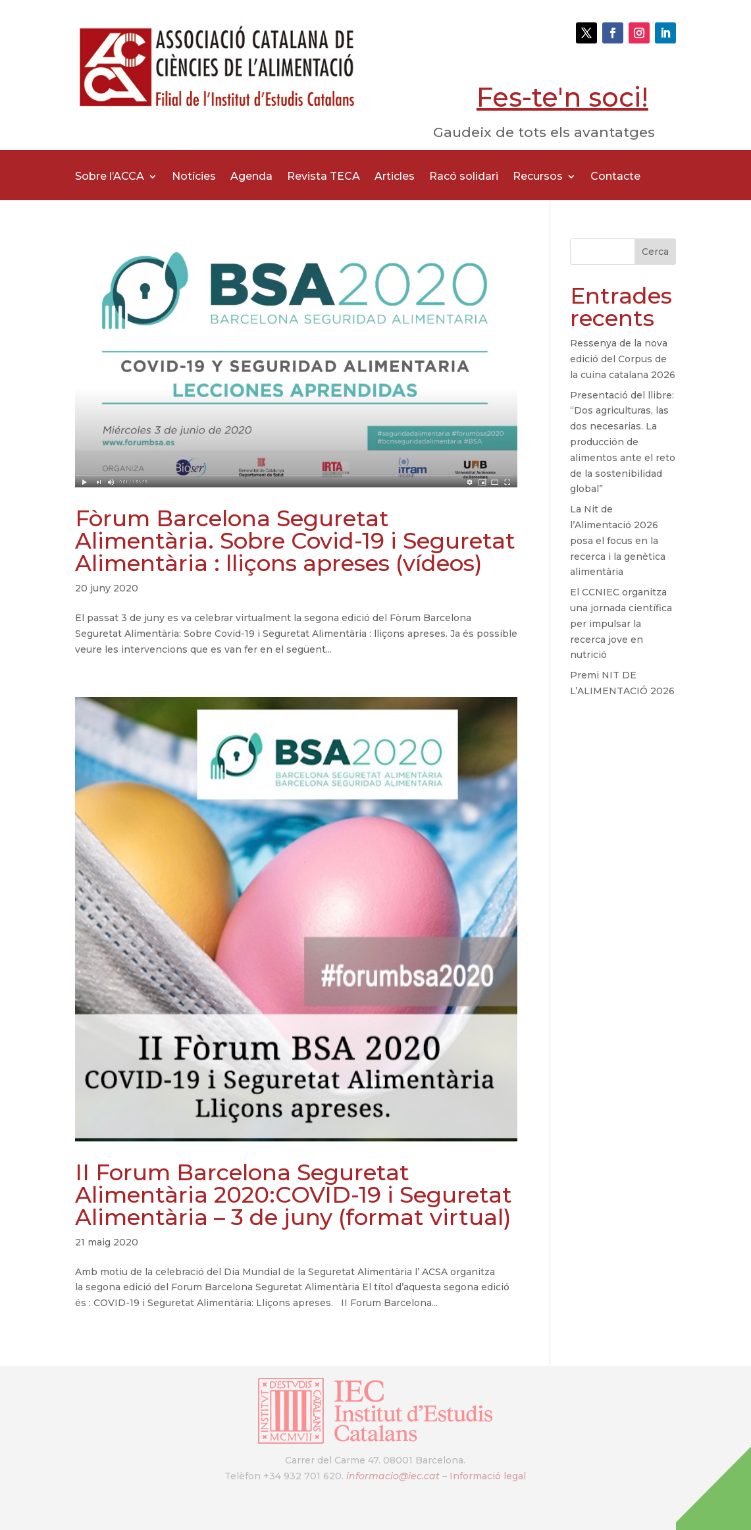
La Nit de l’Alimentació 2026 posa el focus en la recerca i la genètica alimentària (617, 540)
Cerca (655, 252)
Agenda (251, 177)
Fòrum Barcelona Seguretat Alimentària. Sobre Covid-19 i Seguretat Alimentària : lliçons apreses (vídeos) (295, 541)
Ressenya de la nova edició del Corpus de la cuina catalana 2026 (622, 359)
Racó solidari (463, 177)
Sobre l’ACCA (109, 177)
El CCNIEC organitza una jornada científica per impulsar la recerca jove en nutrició (621, 623)
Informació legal (488, 1476)
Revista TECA (323, 177)
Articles (395, 177)
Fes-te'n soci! (562, 97)
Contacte (615, 177)
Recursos (538, 177)
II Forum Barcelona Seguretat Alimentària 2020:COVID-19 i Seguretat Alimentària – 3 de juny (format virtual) (293, 1195)
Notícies (194, 177)
